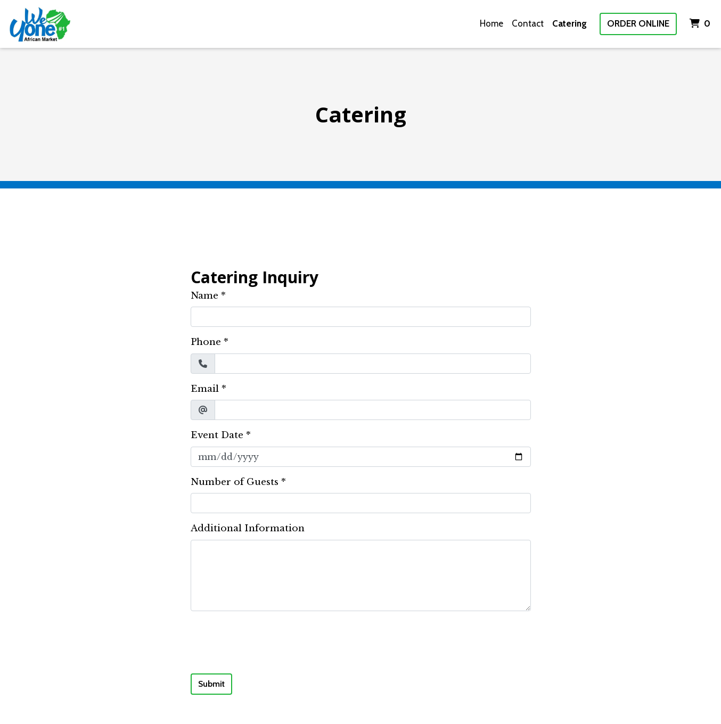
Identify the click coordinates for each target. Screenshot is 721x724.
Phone (206, 342)
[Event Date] (361, 457)
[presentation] (272, 640)
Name (204, 295)
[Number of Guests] (361, 503)
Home (491, 23)
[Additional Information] (361, 575)
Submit (211, 684)
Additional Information (248, 528)
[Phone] (373, 363)
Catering (569, 23)
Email (205, 388)
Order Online (638, 23)
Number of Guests (234, 482)
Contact (528, 23)
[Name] (361, 317)
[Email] (373, 410)
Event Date (217, 435)
